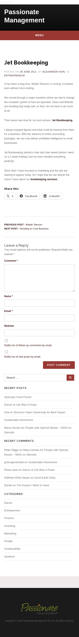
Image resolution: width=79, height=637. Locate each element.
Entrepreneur (14, 75)
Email (8, 311)
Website (9, 325)
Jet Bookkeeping (62, 120)
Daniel (8, 485)
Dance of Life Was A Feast (20, 404)
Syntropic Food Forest (17, 397)
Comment (11, 260)
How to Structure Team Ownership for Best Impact (34, 412)
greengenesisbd (14, 462)
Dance (8, 502)
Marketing (10, 533)
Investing (9, 525)
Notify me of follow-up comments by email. (28, 345)
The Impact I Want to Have (33, 485)
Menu (39, 35)
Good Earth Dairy (45, 477)
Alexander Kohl (54, 72)
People (8, 541)
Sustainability (12, 548)
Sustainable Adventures (18, 419)
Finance (9, 518)
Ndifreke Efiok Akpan (17, 477)
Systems (9, 556)
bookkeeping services (44, 179)
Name (8, 296)
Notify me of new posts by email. (22, 356)
